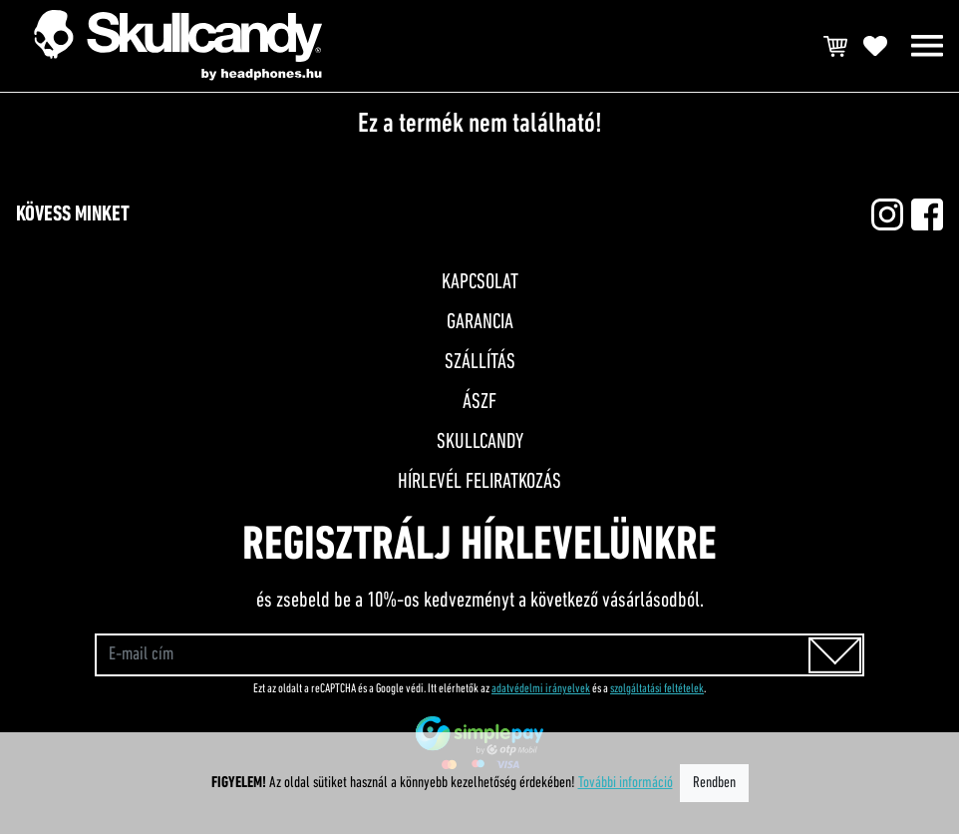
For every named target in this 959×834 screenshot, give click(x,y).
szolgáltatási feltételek (657, 688)
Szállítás (480, 362)
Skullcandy (480, 442)
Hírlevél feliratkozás (479, 482)
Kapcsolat (480, 282)
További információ (625, 783)
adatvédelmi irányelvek (540, 688)
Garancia (480, 322)
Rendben (714, 783)
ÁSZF (479, 402)
